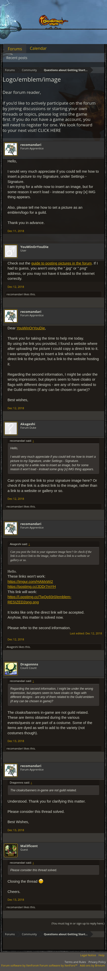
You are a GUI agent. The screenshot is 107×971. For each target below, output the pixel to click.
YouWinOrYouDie (34, 247)
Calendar (38, 48)
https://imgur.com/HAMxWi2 (30, 582)
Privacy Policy (97, 962)
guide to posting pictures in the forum (61, 263)
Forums (15, 49)
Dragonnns (29, 664)
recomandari (30, 145)
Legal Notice (88, 955)
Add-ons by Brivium (92, 965)
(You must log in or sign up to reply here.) (77, 923)
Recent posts (16, 57)
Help (101, 955)
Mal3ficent (29, 846)
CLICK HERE (49, 130)
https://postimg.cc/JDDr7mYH (32, 587)
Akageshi (27, 424)
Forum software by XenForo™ (58, 965)
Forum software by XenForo (20, 965)
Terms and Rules (75, 962)
